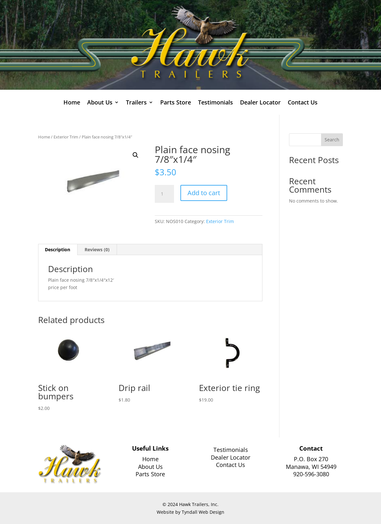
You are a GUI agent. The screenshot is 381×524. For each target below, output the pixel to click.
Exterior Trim (66, 137)
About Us (99, 103)
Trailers (136, 103)
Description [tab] (57, 249)
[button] (135, 155)
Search (332, 140)
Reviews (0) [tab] (97, 249)
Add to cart (203, 192)
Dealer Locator (260, 103)
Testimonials (215, 103)
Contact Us (303, 103)
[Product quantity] (164, 194)
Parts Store (175, 103)
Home (71, 103)
